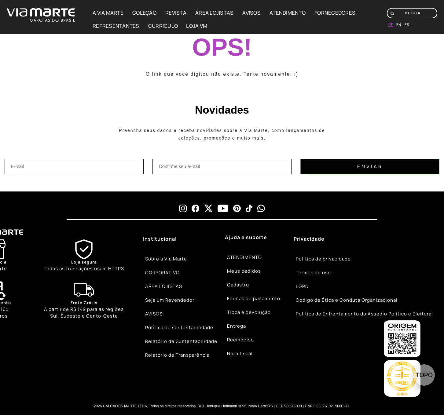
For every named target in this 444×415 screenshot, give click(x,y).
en (398, 24)
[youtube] (223, 208)
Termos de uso (313, 272)
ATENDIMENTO (288, 12)
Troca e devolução (249, 312)
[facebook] (195, 208)
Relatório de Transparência (177, 355)
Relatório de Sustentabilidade (181, 341)
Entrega (236, 326)
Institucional (160, 238)
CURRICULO (163, 25)
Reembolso (240, 340)
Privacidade (309, 238)
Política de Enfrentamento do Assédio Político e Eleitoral (364, 314)
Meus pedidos (244, 271)
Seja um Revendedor (169, 300)
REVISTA (175, 12)
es (407, 24)
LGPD (302, 286)
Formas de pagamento (253, 298)
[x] (208, 208)
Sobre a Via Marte (166, 259)
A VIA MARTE (108, 12)
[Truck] (84, 300)
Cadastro (238, 285)
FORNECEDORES (334, 12)
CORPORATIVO (162, 272)
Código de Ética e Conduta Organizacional (347, 300)
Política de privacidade (323, 259)
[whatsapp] (261, 208)
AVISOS (251, 12)
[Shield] (84, 255)
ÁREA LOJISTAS (214, 12)
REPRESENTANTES (116, 25)
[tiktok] (249, 208)
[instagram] (183, 208)
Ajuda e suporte (246, 237)
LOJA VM (196, 25)
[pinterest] (237, 208)
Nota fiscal (240, 353)
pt (390, 24)
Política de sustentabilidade (179, 327)
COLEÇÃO (144, 12)
